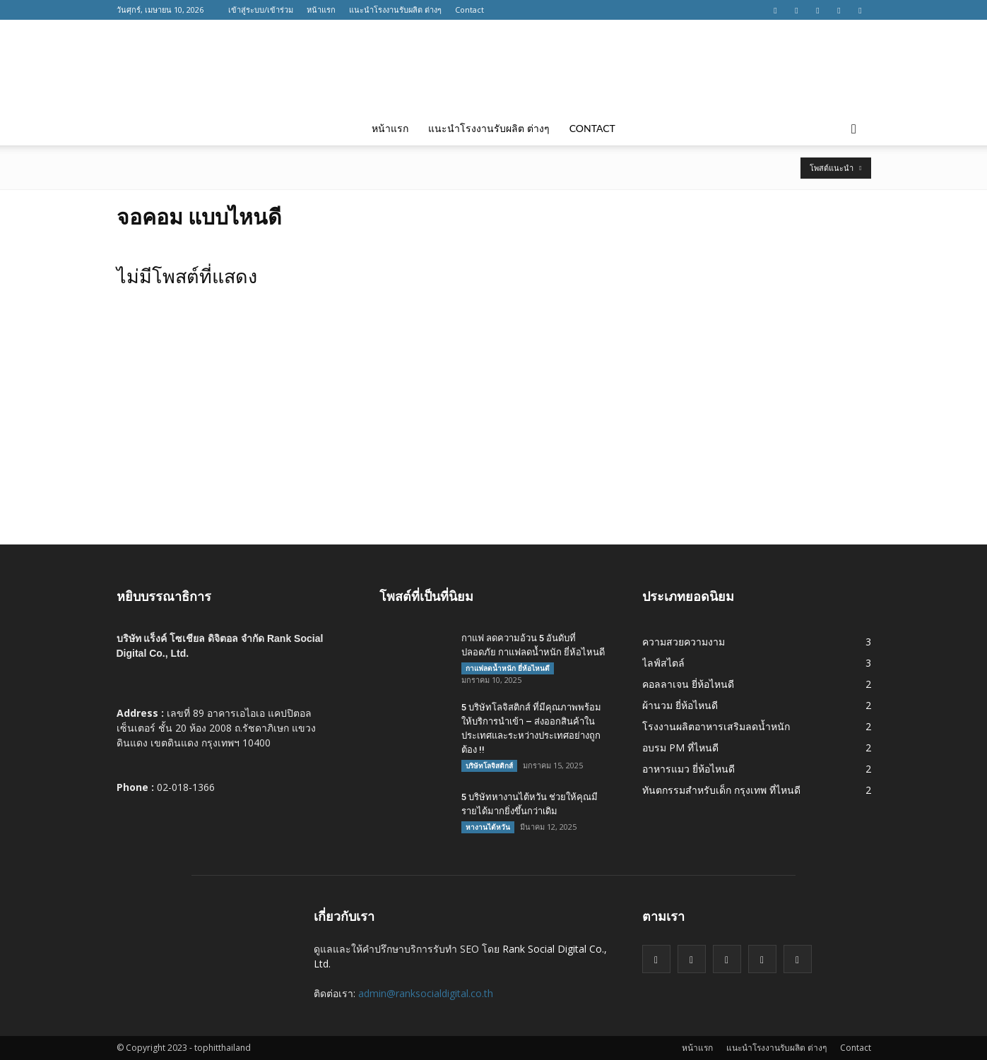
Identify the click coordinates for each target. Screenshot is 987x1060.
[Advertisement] (494, 438)
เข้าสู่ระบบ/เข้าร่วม (260, 9)
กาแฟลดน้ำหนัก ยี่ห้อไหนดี (508, 668)
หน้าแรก (321, 9)
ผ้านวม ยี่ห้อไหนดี (680, 705)
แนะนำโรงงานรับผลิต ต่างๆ (395, 9)
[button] (854, 128)
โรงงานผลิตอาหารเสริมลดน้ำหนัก (716, 726)
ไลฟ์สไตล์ (663, 662)
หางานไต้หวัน (488, 827)
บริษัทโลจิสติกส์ (489, 765)
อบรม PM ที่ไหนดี (680, 747)
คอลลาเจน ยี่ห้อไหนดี (688, 684)
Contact (469, 9)
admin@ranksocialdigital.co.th (425, 993)
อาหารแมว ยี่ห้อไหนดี (688, 768)
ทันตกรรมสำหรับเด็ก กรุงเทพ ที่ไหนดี (721, 790)
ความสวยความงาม (683, 641)
